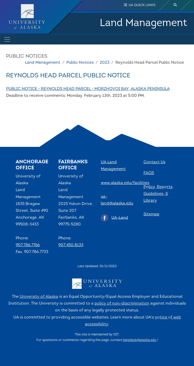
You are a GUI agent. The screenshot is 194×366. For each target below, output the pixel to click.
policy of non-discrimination (121, 304)
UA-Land (119, 218)
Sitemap (151, 214)
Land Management (143, 23)
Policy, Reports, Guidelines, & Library (158, 194)
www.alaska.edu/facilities (125, 183)
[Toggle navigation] (7, 39)
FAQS (148, 173)
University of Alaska (39, 297)
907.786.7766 (28, 245)
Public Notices (80, 63)
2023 (104, 63)
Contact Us (154, 162)
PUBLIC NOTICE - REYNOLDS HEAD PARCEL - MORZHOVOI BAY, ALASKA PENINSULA (88, 89)
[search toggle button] (175, 5)
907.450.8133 (70, 245)
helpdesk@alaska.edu (139, 340)
